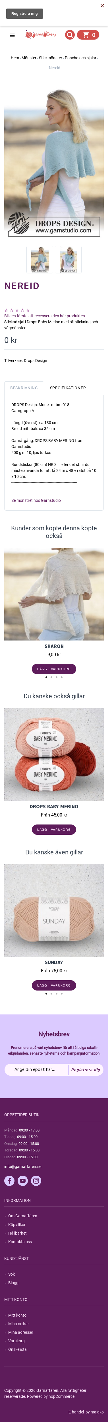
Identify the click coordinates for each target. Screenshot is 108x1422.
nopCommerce (61, 1396)
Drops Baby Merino (54, 806)
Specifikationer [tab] (68, 388)
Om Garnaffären (22, 1216)
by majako (94, 1412)
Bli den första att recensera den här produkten (44, 316)
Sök (11, 1274)
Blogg (13, 1282)
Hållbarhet (17, 1233)
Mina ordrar (18, 1323)
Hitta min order (30, 20)
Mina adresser (20, 1332)
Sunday (54, 962)
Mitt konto (17, 1315)
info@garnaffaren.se (22, 1166)
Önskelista (17, 1349)
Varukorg (16, 1341)
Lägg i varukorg (54, 668)
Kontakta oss (20, 1241)
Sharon (54, 646)
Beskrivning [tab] (24, 388)
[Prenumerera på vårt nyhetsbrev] (54, 1069)
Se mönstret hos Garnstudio (36, 500)
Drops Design (35, 360)
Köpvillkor (17, 1224)
